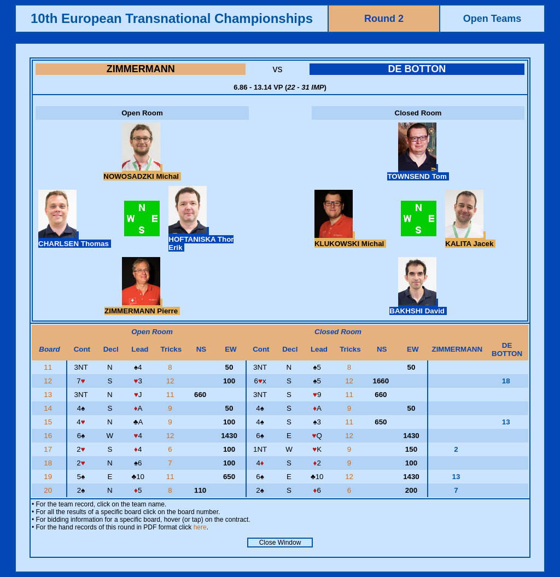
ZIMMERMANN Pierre (142, 307)
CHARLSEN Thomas (74, 239)
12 (49, 381)
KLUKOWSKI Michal (350, 239)
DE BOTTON (417, 68)
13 (49, 395)
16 (49, 436)
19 (49, 477)
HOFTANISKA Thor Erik (201, 239)
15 (49, 422)
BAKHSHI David (417, 307)
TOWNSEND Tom (417, 172)
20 (49, 490)
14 (49, 408)
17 (49, 449)
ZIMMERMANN (141, 68)
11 (49, 367)
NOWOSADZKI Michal (141, 172)
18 (49, 463)
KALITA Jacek (470, 239)
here (200, 527)
